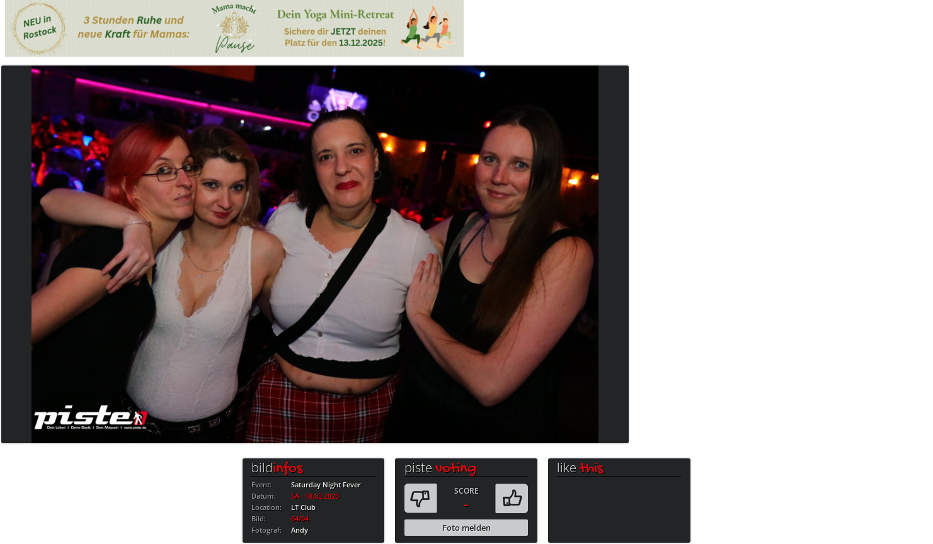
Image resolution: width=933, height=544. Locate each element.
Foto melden (466, 527)
